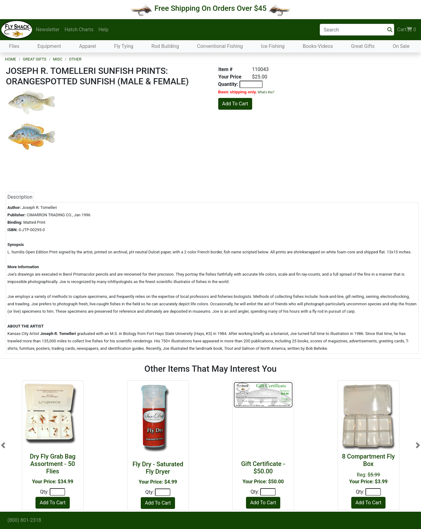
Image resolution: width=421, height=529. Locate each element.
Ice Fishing (273, 46)
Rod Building (165, 46)
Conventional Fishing (220, 46)
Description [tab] (19, 197)
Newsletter (48, 29)
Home (10, 59)
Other (75, 59)
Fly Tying (123, 46)
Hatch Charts (79, 29)
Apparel (87, 46)
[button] (3, 445)
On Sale (401, 46)
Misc (57, 59)
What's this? (266, 92)
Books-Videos (318, 46)
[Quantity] (57, 492)
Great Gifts (362, 46)
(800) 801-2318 (24, 520)
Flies (14, 46)
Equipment (49, 46)
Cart (406, 29)
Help (103, 29)
